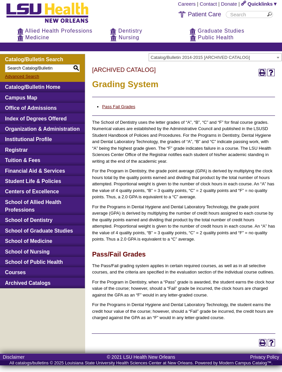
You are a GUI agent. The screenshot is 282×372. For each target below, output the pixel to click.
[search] (247, 14)
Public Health (212, 37)
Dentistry (126, 31)
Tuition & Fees (22, 160)
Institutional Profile (28, 139)
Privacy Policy (264, 357)
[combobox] (215, 57)
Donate (229, 4)
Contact (208, 4)
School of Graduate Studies (39, 231)
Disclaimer (13, 357)
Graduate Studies (216, 31)
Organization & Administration (42, 129)
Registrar (16, 150)
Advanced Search (22, 76)
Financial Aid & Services (35, 171)
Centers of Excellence (32, 191)
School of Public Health (34, 262)
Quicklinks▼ (259, 4)
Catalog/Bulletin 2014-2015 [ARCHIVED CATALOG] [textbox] (200, 57)
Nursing (124, 37)
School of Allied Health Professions (33, 206)
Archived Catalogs (28, 283)
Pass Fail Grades (118, 106)
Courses (15, 272)
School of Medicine (28, 241)
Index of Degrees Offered (36, 118)
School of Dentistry (29, 220)
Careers (187, 4)
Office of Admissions (31, 108)
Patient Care (199, 14)
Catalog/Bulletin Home (32, 87)
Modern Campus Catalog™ (245, 362)
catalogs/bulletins (32, 362)
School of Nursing (27, 252)
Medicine (33, 37)
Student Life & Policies (33, 181)
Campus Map (21, 97)
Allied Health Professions (54, 31)
